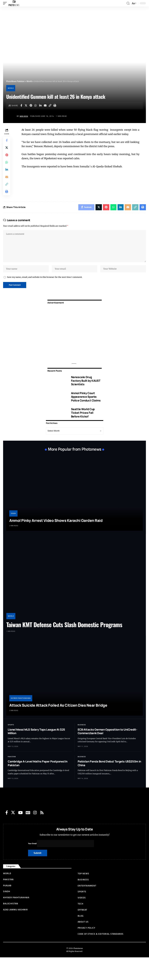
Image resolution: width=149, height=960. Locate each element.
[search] (128, 3)
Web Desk (24, 116)
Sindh (13, 516)
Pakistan (12, 759)
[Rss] (41, 814)
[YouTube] (20, 814)
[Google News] (28, 814)
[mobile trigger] (5, 3)
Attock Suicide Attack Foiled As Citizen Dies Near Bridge (58, 707)
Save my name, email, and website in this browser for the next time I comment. (44, 279)
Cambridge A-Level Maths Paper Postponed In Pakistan (37, 765)
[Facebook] (6, 814)
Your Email (61, 845)
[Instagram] (35, 814)
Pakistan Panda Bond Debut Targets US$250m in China (109, 765)
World (11, 88)
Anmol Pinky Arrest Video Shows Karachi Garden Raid (55, 522)
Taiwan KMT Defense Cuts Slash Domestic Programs (64, 626)
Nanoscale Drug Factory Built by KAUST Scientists (85, 382)
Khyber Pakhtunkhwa (21, 700)
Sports (11, 727)
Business (82, 727)
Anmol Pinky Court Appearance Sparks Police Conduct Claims (86, 398)
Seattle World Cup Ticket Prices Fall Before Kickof (83, 415)
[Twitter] (13, 814)
